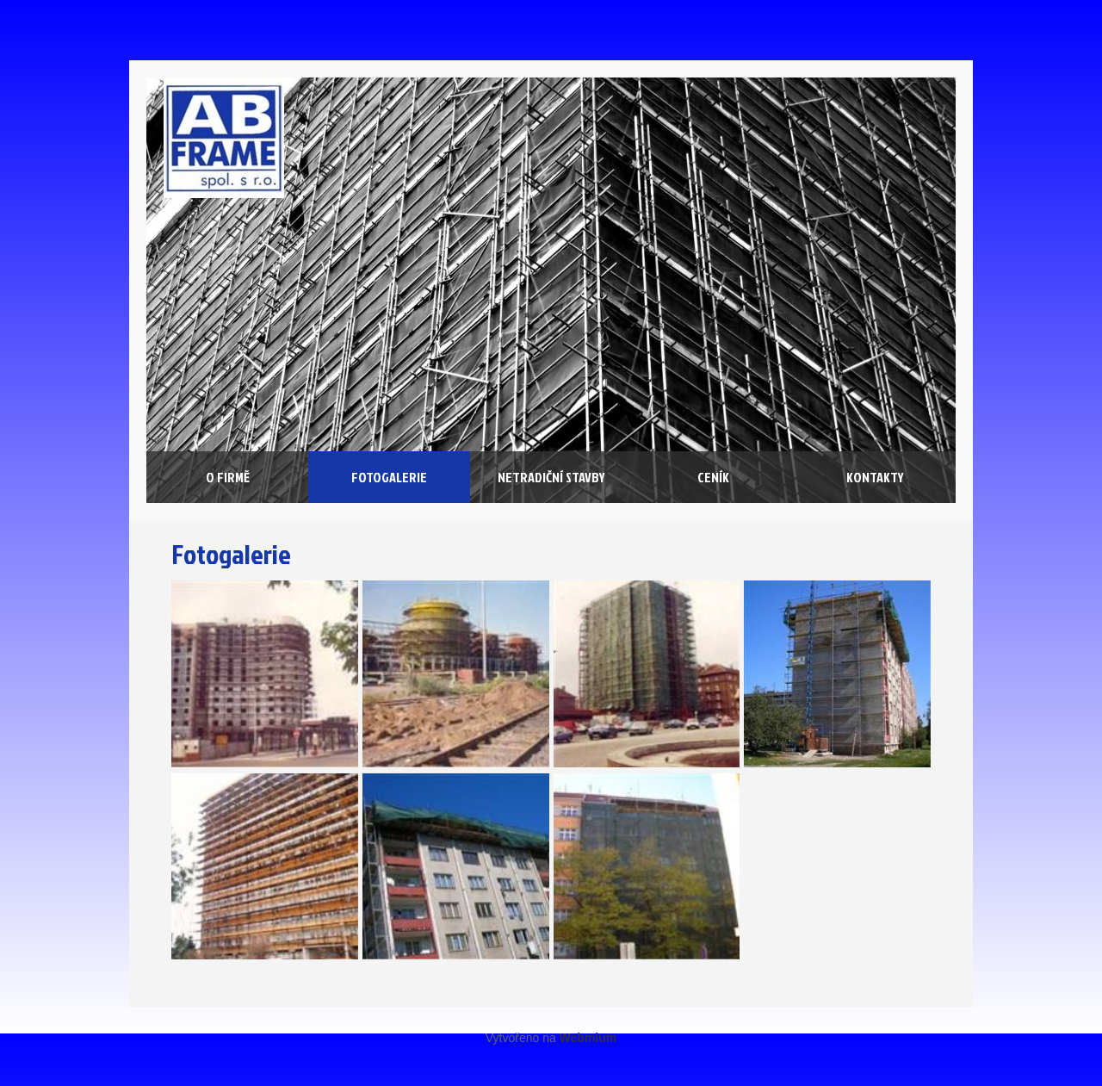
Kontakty (875, 477)
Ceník (713, 477)
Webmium (588, 1038)
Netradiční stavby (551, 477)
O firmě (228, 477)
